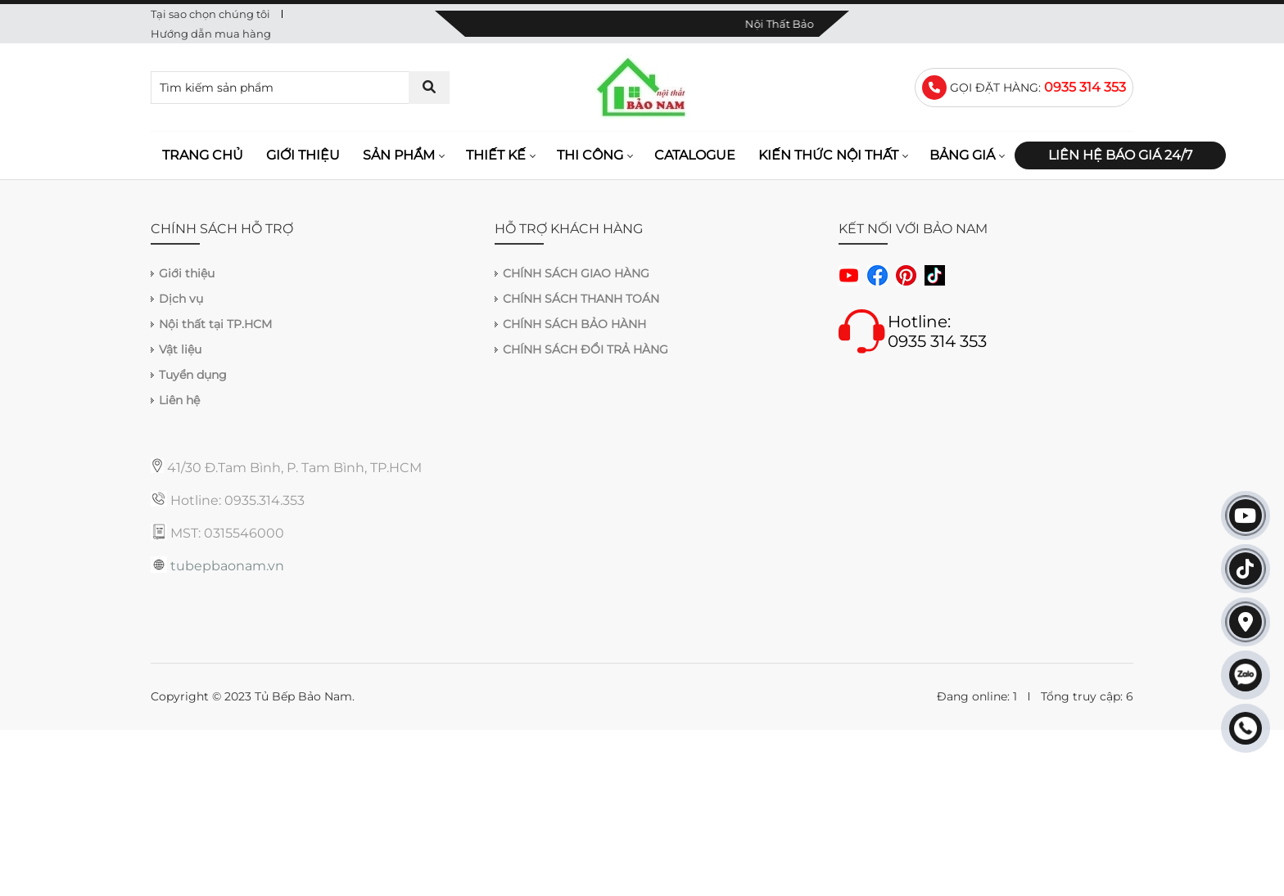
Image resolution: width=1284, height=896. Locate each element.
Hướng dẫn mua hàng (211, 33)
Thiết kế (496, 155)
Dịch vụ (181, 298)
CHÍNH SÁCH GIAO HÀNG (576, 273)
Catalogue (694, 155)
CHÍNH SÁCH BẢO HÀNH (574, 324)
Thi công (590, 155)
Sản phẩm (399, 155)
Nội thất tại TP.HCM (215, 324)
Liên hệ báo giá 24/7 (1120, 155)
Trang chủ (202, 155)
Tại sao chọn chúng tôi (210, 13)
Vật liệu (180, 349)
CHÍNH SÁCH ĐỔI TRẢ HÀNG (585, 349)
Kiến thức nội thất (828, 155)
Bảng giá (962, 155)
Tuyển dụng (193, 374)
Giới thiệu (303, 155)
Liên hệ (179, 400)
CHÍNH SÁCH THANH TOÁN (581, 298)
